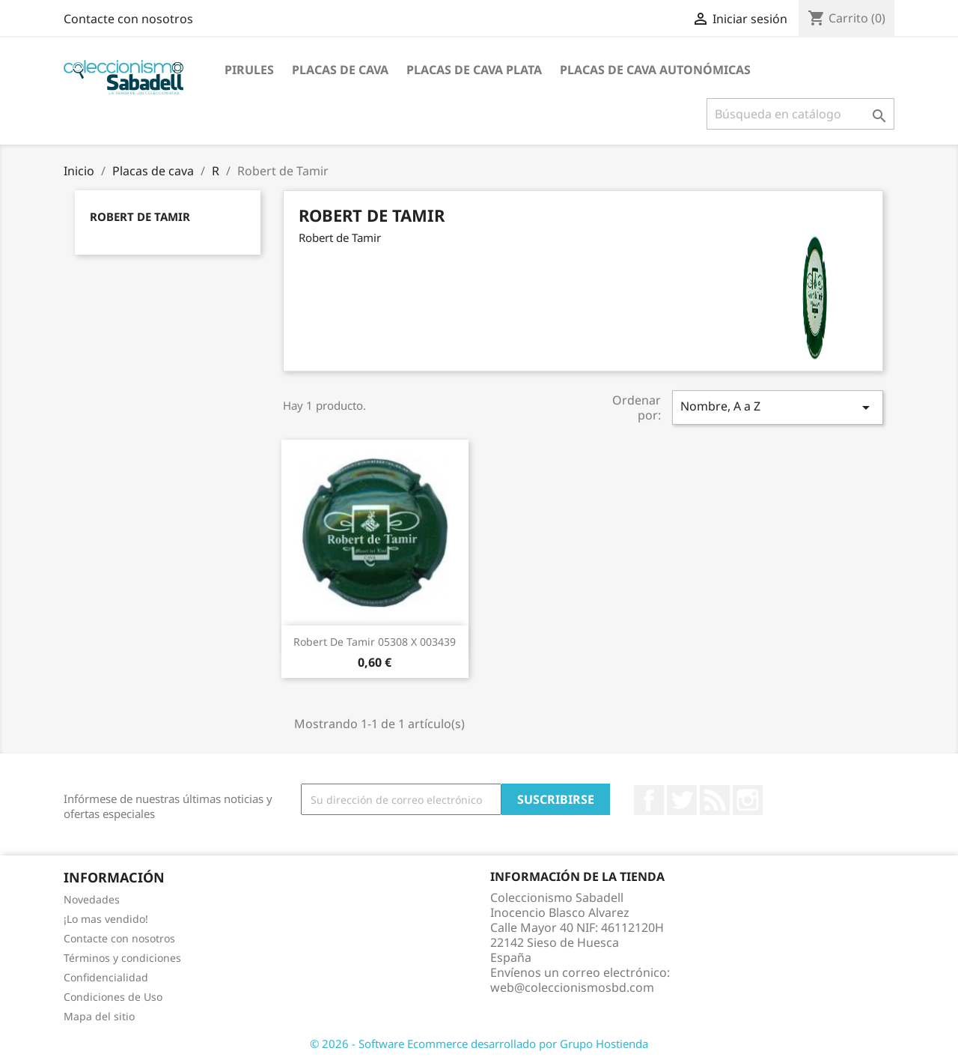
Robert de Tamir (140, 216)
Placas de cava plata (474, 69)
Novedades (92, 899)
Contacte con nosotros (128, 18)
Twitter (682, 800)
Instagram (748, 800)
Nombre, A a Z (777, 407)
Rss (715, 800)
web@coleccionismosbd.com (572, 987)
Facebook (649, 800)
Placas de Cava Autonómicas (655, 69)
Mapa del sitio (99, 1016)
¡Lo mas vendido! (106, 919)
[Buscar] (800, 114)
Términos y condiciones (122, 958)
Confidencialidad (106, 977)
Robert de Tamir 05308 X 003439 (374, 642)
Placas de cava (340, 69)
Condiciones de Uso (113, 997)
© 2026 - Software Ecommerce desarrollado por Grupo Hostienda (479, 1043)
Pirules (249, 69)
